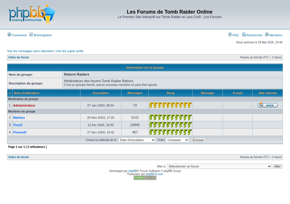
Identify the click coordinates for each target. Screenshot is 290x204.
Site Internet (268, 93)
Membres (273, 35)
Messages (134, 93)
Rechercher (252, 35)
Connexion (17, 35)
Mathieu (19, 117)
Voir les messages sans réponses (30, 51)
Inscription (101, 93)
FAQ (233, 35)
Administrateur (24, 105)
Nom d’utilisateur (26, 93)
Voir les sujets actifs (70, 51)
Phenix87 (20, 132)
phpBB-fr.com (154, 174)
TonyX (17, 125)
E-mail (237, 93)
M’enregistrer (40, 35)
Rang (171, 93)
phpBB (132, 171)
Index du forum (18, 57)
